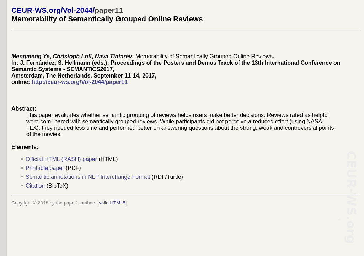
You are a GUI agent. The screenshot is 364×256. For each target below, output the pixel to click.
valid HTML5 (112, 203)
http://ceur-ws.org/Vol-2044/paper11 (80, 82)
